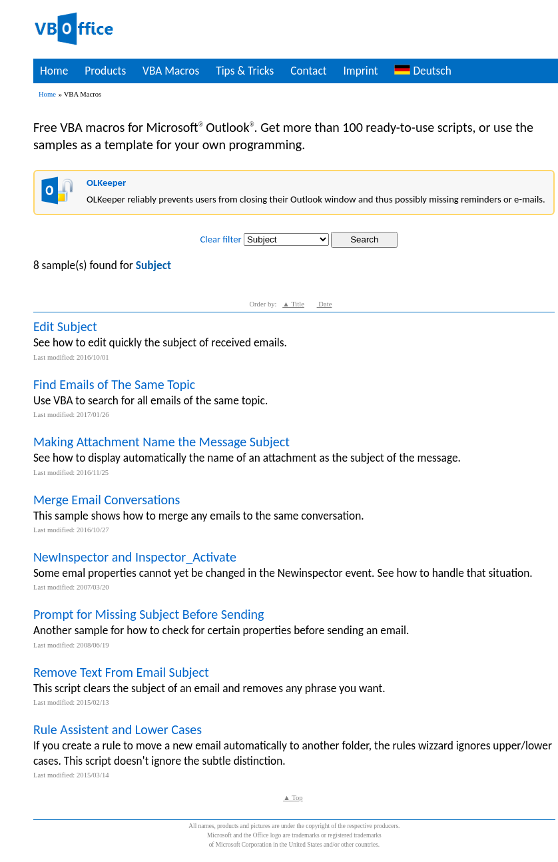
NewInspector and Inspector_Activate (134, 557)
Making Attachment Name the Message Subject (161, 442)
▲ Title (293, 304)
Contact (308, 70)
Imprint (360, 70)
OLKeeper (106, 183)
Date (324, 304)
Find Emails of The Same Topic (114, 384)
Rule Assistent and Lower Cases (117, 729)
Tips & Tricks (245, 70)
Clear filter (220, 239)
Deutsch (422, 70)
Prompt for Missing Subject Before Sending (148, 614)
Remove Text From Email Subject (121, 672)
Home (54, 70)
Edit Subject (65, 326)
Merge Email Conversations (106, 500)
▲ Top (292, 797)
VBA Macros (170, 70)
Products (105, 70)
